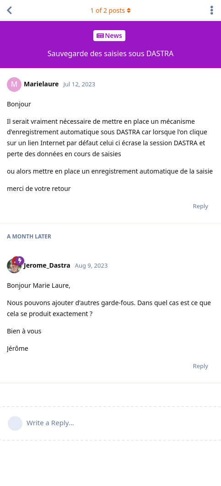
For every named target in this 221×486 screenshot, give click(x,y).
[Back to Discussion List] (9, 10)
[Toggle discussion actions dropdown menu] (212, 10)
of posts (110, 10)
